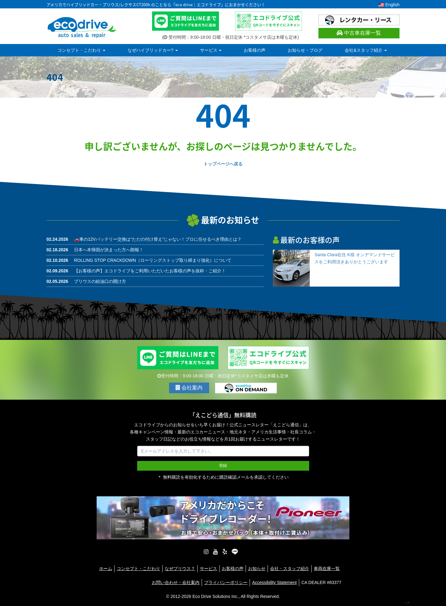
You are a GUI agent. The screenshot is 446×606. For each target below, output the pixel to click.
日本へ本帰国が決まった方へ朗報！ (108, 249)
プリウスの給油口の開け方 (100, 281)
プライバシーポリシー (225, 582)
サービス (211, 50)
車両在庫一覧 (327, 568)
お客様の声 (254, 50)
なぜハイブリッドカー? (153, 50)
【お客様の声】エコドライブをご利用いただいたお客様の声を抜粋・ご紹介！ (150, 270)
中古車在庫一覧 (359, 33)
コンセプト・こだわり (81, 50)
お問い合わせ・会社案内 (175, 582)
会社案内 (189, 388)
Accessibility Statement (274, 582)
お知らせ (256, 568)
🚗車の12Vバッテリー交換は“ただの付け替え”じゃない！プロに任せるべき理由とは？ (158, 239)
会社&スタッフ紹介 (366, 50)
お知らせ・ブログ (305, 50)
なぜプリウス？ (180, 568)
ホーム (105, 568)
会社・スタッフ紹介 (289, 568)
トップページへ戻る (223, 163)
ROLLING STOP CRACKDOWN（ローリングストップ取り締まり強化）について (152, 260)
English (389, 4)
